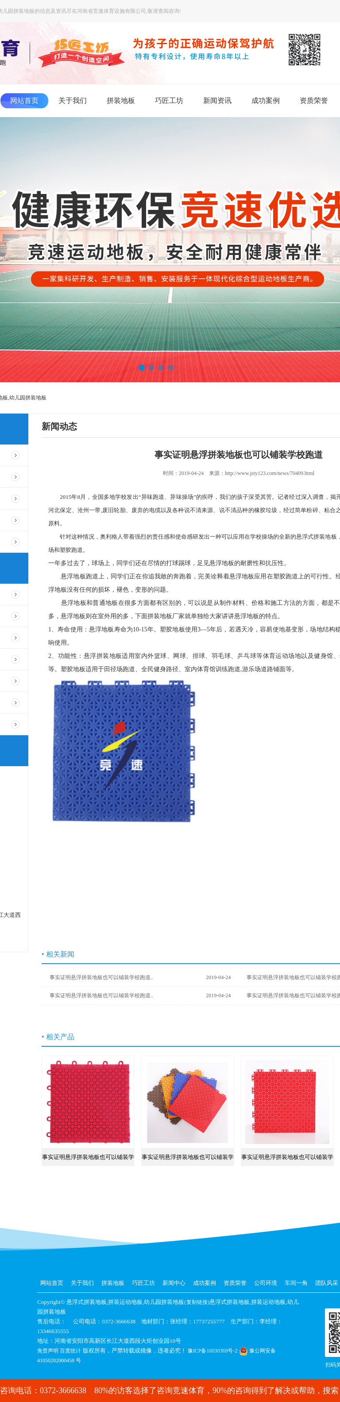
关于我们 (72, 100)
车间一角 (296, 1283)
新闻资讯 (217, 100)
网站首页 (24, 100)
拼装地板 (121, 100)
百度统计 (70, 1351)
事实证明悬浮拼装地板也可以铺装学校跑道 (88, 1160)
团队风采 (326, 1283)
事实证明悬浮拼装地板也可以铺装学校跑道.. (140, 977)
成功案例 (265, 100)
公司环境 (265, 1283)
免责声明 (47, 1351)
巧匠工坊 (169, 100)
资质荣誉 (314, 100)
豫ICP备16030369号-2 (213, 1351)
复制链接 (197, 1302)
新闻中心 (173, 1283)
